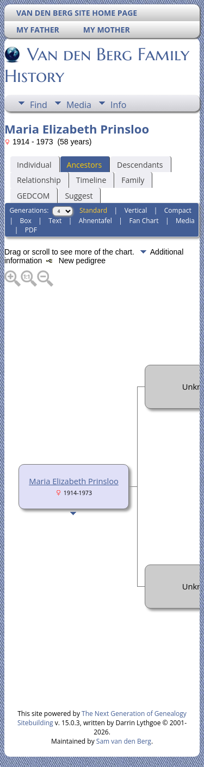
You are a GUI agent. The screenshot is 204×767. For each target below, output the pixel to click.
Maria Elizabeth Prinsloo (74, 481)
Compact (177, 210)
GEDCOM (33, 196)
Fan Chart (143, 220)
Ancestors (84, 165)
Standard (93, 210)
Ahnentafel (95, 220)
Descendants (140, 165)
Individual (34, 165)
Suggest (78, 196)
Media (78, 105)
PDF (31, 229)
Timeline (91, 180)
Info (118, 105)
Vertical (136, 210)
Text (54, 220)
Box (25, 220)
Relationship (39, 180)
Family (132, 180)
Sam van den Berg (123, 741)
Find (38, 105)
